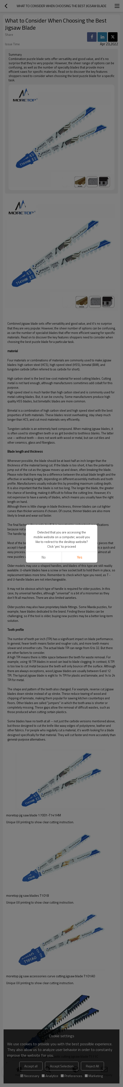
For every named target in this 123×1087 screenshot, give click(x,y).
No (44, 557)
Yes (79, 557)
